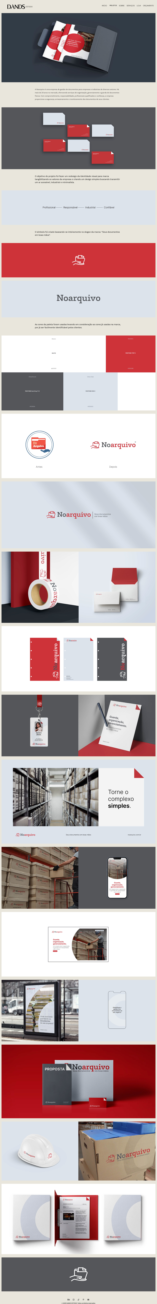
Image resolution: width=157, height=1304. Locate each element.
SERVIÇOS (131, 5)
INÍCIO (104, 5)
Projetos (113, 5)
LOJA (139, 5)
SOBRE (121, 5)
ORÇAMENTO (148, 5)
